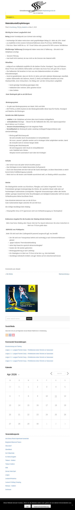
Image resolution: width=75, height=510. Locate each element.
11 (56, 396)
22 (28, 415)
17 (47, 405)
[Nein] (72, 505)
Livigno (7, 475)
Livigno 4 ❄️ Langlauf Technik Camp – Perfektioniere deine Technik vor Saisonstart (29, 361)
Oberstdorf (8, 446)
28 (19, 424)
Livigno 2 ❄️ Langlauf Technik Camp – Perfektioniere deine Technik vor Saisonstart (29, 353)
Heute (59, 373)
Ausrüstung (13, 27)
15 (28, 405)
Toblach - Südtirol (10, 460)
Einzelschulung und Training (13, 346)
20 (10, 415)
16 (38, 405)
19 (65, 405)
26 (65, 415)
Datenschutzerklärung (41, 507)
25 (56, 415)
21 (19, 415)
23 (38, 415)
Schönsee (8, 489)
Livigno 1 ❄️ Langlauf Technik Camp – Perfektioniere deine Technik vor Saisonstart (29, 350)
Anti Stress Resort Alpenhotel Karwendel (17, 438)
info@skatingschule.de (48, 10)
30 (10, 387)
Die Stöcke (9, 274)
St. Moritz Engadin (10, 457)
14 (19, 405)
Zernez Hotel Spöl (10, 471)
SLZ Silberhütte (9, 453)
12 (65, 396)
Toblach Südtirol (10, 464)
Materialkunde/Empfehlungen (17, 23)
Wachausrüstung (64, 274)
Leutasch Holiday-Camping (13, 482)
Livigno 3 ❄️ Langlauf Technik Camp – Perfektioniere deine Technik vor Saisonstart (29, 357)
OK (27, 507)
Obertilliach (8, 449)
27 (10, 424)
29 (28, 424)
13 (10, 405)
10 (47, 396)
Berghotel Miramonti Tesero (13, 442)
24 (47, 415)
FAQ (18, 27)
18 (56, 405)
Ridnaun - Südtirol (10, 486)
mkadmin (24, 27)
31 (19, 387)
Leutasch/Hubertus (10, 478)
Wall (6, 467)
